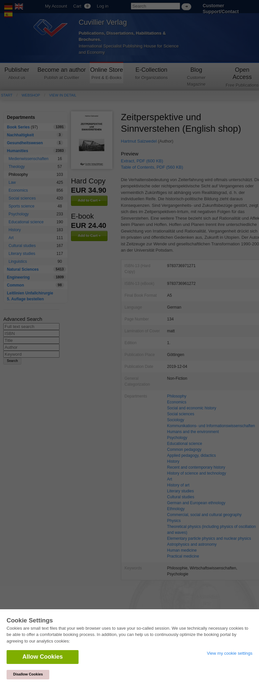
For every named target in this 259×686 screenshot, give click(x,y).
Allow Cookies (42, 656)
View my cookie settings (230, 653)
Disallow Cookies (28, 674)
